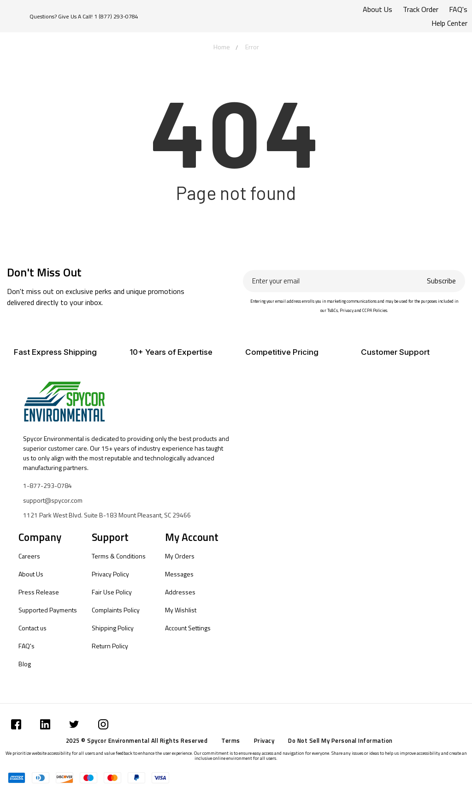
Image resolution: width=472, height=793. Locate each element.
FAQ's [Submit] (458, 9)
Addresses (180, 592)
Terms (230, 740)
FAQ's (26, 646)
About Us (30, 574)
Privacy (264, 740)
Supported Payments (47, 610)
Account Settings (188, 628)
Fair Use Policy (112, 592)
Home (221, 47)
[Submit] (16, 724)
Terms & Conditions (119, 556)
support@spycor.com (53, 500)
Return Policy (110, 646)
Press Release (38, 592)
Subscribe (441, 281)
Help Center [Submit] (449, 23)
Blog (24, 664)
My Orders (180, 556)
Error (252, 47)
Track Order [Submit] (420, 9)
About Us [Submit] (377, 9)
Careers (29, 556)
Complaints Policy (116, 610)
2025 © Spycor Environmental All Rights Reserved (137, 740)
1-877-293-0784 (47, 485)
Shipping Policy (113, 628)
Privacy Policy (110, 574)
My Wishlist (180, 610)
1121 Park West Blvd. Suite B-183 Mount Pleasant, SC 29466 (107, 515)
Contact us (32, 628)
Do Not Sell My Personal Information (340, 740)
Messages (179, 574)
